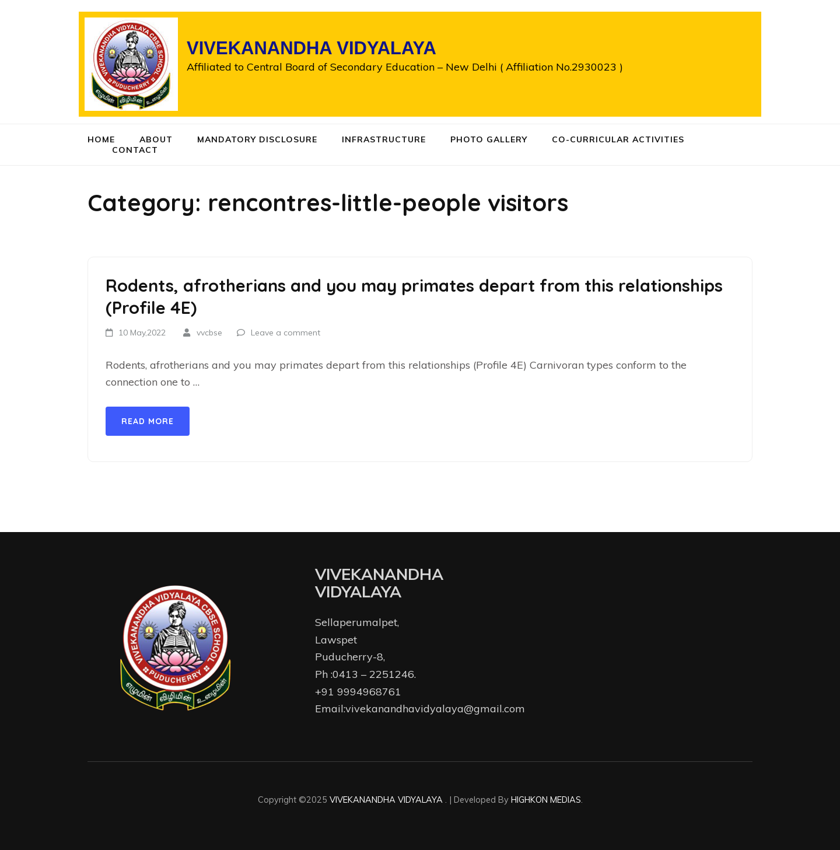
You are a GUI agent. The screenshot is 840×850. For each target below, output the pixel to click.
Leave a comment (285, 332)
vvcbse (209, 332)
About (156, 139)
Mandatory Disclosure (257, 139)
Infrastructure (384, 139)
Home (101, 139)
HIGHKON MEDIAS (546, 799)
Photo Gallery (488, 139)
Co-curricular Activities (618, 139)
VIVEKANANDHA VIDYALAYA (311, 48)
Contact (135, 150)
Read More (147, 421)
